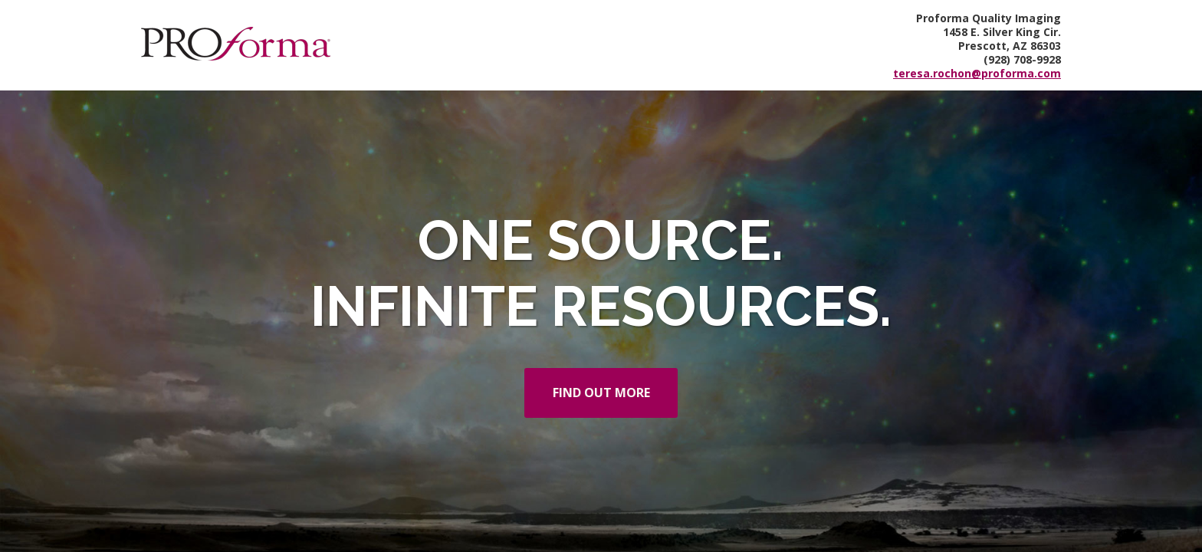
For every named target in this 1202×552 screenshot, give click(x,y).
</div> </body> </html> (601, 276)
